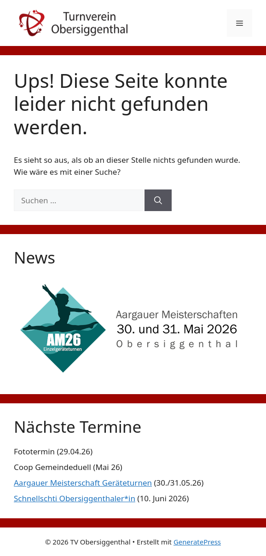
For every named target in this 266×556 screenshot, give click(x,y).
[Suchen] (158, 200)
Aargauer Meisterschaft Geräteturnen (83, 482)
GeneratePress (197, 541)
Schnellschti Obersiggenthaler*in (74, 498)
